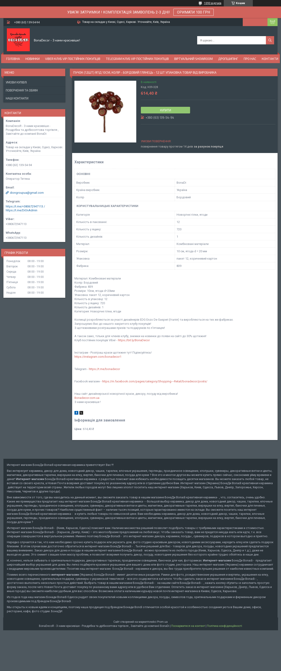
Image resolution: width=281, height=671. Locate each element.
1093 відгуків (212, 3)
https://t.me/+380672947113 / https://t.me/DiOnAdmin (25, 208)
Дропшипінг (228, 59)
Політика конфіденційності (224, 626)
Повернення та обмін (22, 90)
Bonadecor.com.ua (86, 398)
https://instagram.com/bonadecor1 (97, 356)
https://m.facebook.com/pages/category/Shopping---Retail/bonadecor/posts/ (154, 381)
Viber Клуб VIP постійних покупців (72, 59)
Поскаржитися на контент (188, 626)
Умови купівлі (16, 82)
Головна (13, 59)
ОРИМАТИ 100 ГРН (193, 12)
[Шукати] (270, 40)
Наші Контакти (17, 98)
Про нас (250, 59)
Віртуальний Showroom (193, 59)
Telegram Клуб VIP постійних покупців (137, 59)
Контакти (270, 59)
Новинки (32, 59)
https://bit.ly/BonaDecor (134, 340)
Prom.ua (162, 621)
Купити (165, 110)
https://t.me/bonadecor (104, 369)
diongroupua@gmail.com (27, 192)
